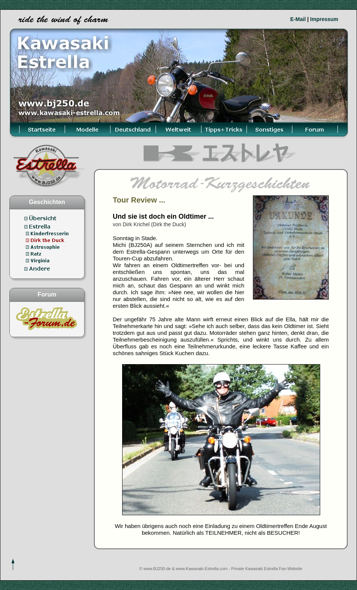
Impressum (324, 19)
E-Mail (298, 19)
